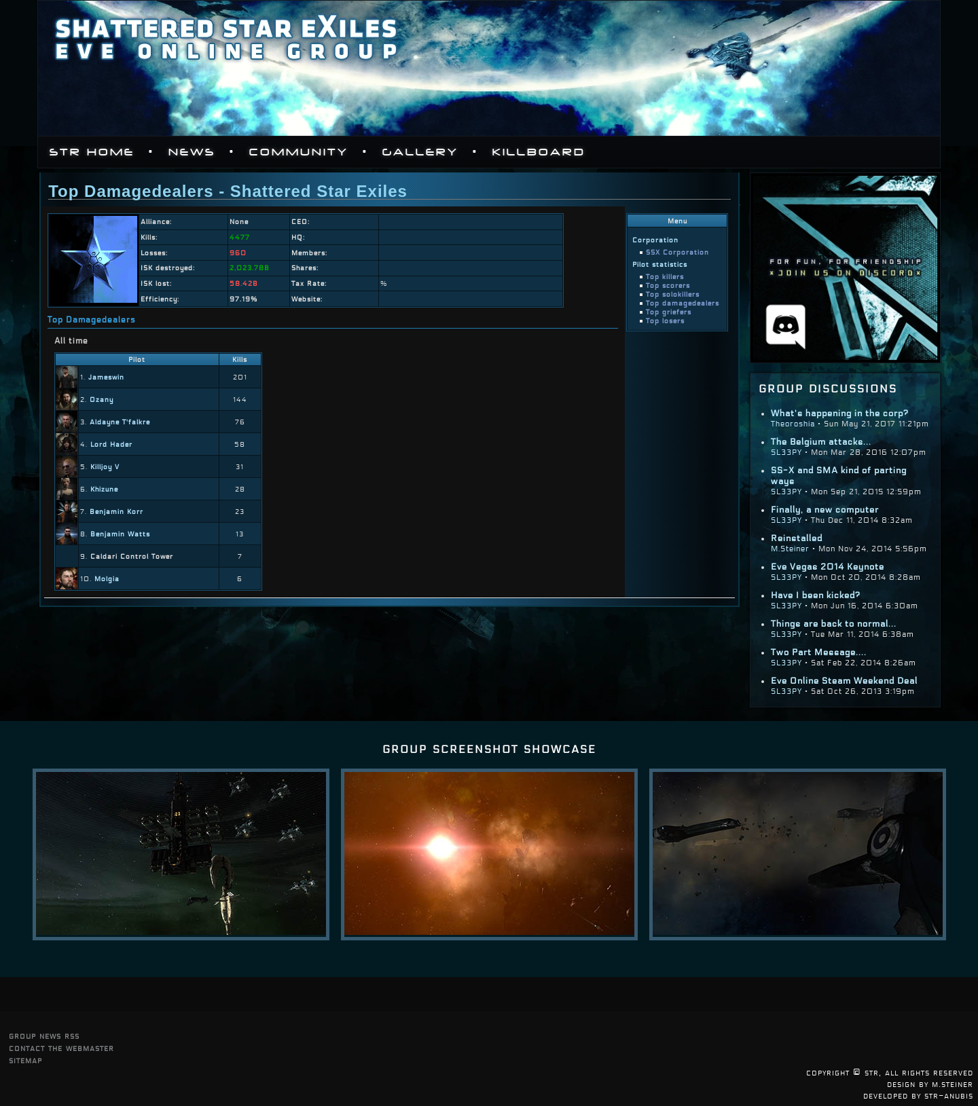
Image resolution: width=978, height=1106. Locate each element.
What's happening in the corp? (840, 413)
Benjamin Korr (116, 511)
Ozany (101, 399)
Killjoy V (105, 466)
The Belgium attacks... (821, 442)
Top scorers (668, 285)
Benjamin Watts (120, 534)
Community (298, 152)
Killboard (538, 152)
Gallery (420, 152)
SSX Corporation (677, 252)
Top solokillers (673, 294)
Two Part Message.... (819, 652)
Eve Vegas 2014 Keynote (827, 566)
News (191, 152)
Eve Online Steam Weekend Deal (844, 681)
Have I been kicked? (816, 595)
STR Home (92, 152)
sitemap (25, 1060)
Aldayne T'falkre (120, 422)
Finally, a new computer (825, 509)
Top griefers (668, 312)
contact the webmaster (61, 1048)
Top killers (665, 276)
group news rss (44, 1036)
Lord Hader (111, 444)
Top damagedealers (682, 303)
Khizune (104, 489)
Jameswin (106, 377)
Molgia (107, 578)
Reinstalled (796, 538)
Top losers (665, 320)
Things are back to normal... (833, 624)
